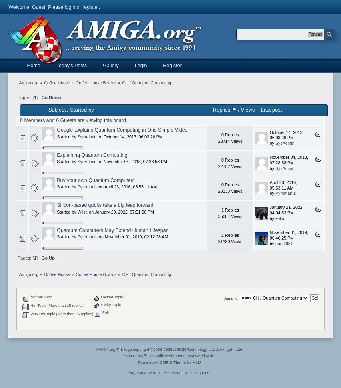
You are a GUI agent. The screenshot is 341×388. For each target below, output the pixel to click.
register (90, 7)
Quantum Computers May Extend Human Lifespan (112, 230)
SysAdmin (87, 136)
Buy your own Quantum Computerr (95, 180)
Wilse (83, 212)
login (70, 7)
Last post (271, 110)
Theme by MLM (187, 362)
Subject (57, 110)
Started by (82, 110)
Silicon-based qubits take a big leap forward (105, 205)
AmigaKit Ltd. (231, 349)
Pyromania (88, 186)
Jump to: (231, 298)
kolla (279, 218)
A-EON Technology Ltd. (194, 349)
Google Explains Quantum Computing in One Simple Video (122, 130)
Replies (225, 110)
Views (248, 110)
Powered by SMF (153, 362)
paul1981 (284, 243)
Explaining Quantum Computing (92, 155)
